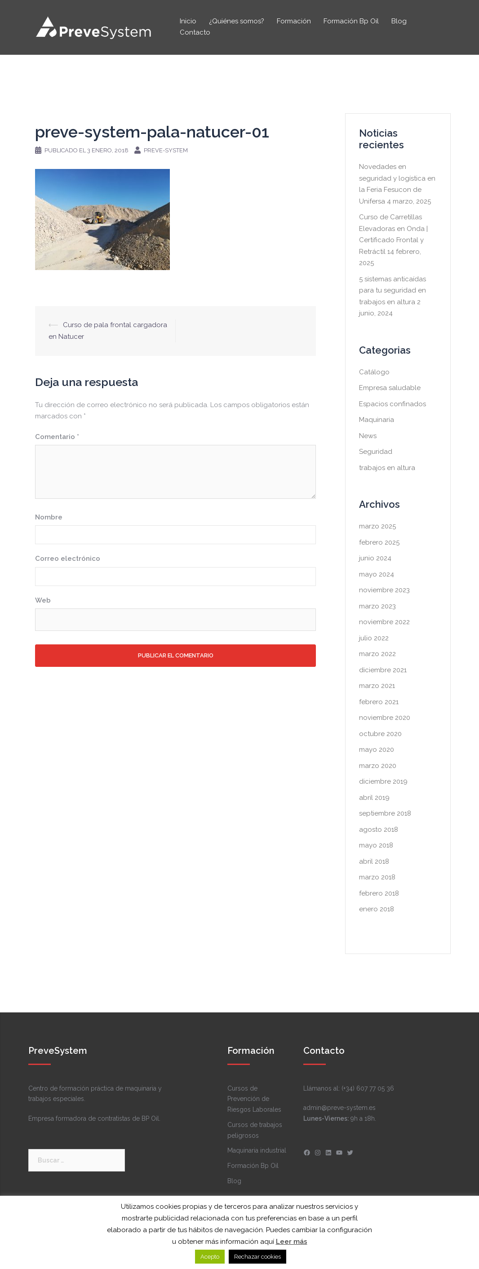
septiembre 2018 (385, 813)
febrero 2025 (379, 542)
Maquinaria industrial (256, 1150)
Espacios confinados (392, 404)
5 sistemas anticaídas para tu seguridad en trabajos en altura (392, 290)
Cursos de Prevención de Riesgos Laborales (254, 1099)
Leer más (291, 1242)
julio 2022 (374, 638)
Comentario (57, 437)
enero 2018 (376, 909)
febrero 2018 (379, 893)
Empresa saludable (390, 388)
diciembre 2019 (383, 781)
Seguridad (375, 452)
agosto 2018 (378, 829)
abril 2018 (374, 861)
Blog (399, 21)
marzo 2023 (377, 606)
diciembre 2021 (383, 670)
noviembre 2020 (384, 718)
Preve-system (166, 150)
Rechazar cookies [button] (257, 1256)
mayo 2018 (376, 845)
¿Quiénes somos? (236, 21)
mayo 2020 (376, 749)
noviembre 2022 (384, 622)
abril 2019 (374, 798)
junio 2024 (375, 558)
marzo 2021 (377, 686)
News (368, 436)
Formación (294, 21)
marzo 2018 (377, 877)
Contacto (195, 32)
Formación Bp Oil (351, 21)
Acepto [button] (209, 1256)
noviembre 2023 (384, 590)
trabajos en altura (387, 468)
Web (43, 600)
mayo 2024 (376, 574)
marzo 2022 (377, 654)
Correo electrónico (67, 559)
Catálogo (374, 372)
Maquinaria (376, 420)
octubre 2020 (380, 734)
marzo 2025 (377, 526)
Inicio (188, 21)
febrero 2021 (379, 702)
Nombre (48, 517)
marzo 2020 (377, 766)
